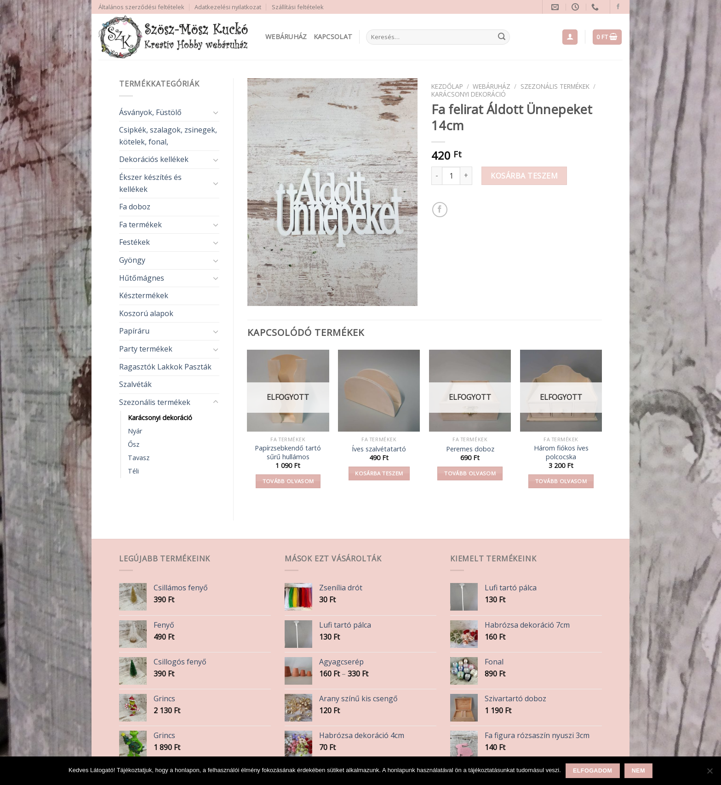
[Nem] (709, 773)
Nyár (135, 431)
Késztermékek (143, 295)
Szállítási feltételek (298, 7)
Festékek (134, 242)
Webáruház (286, 36)
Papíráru (134, 331)
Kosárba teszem (524, 176)
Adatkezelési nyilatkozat (228, 7)
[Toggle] (215, 112)
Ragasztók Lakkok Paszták (165, 367)
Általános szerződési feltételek (141, 7)
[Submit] (501, 37)
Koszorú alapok (146, 313)
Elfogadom (592, 771)
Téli (133, 471)
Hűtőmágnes (141, 278)
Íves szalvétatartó (379, 449)
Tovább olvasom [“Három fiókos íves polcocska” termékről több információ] (561, 481)
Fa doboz (134, 207)
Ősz (133, 444)
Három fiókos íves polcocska (561, 452)
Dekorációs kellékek (154, 159)
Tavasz (138, 457)
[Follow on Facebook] (618, 7)
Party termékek (145, 349)
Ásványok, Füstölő (150, 112)
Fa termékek (140, 224)
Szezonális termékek (154, 402)
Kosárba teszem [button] (379, 473)
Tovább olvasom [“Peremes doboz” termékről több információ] (470, 473)
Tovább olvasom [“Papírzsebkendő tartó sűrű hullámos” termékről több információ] (288, 481)
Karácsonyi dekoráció (160, 417)
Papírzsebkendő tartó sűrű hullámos (288, 452)
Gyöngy (132, 260)
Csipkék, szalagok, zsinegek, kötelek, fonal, (168, 136)
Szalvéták (135, 384)
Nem (638, 771)
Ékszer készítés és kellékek (150, 183)
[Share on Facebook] (439, 209)
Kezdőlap (447, 86)
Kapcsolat (333, 36)
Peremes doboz (470, 449)
